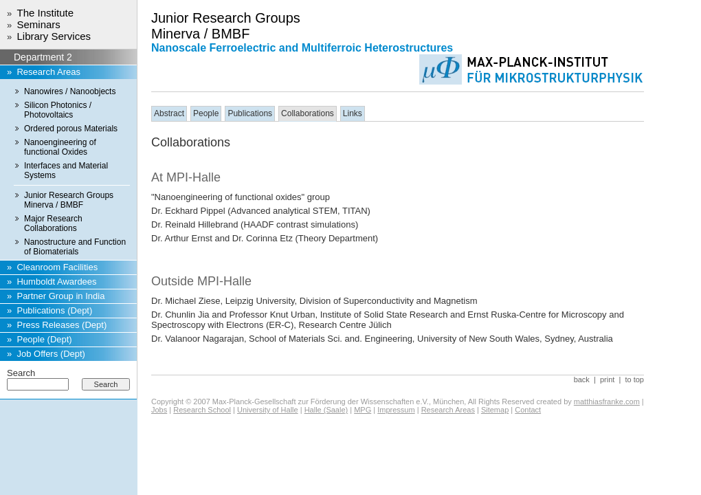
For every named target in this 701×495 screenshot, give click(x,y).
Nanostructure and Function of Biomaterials (75, 246)
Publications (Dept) (54, 310)
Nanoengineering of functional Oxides (60, 147)
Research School (202, 410)
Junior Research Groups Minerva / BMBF (68, 200)
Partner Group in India (60, 296)
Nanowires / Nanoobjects (69, 91)
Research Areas (48, 72)
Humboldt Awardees (56, 281)
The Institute (45, 13)
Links (352, 113)
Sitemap (495, 410)
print (607, 379)
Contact (528, 410)
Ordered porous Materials (71, 128)
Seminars (38, 24)
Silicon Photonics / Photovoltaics (57, 110)
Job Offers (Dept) (50, 354)
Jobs (159, 410)
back (582, 379)
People (206, 113)
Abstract (169, 113)
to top (634, 379)
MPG (362, 410)
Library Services (53, 36)
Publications (249, 113)
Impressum (395, 410)
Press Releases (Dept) (61, 325)
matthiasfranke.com (607, 401)
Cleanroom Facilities (57, 267)
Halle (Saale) (326, 410)
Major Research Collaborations (53, 223)
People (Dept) (43, 339)
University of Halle (267, 410)
